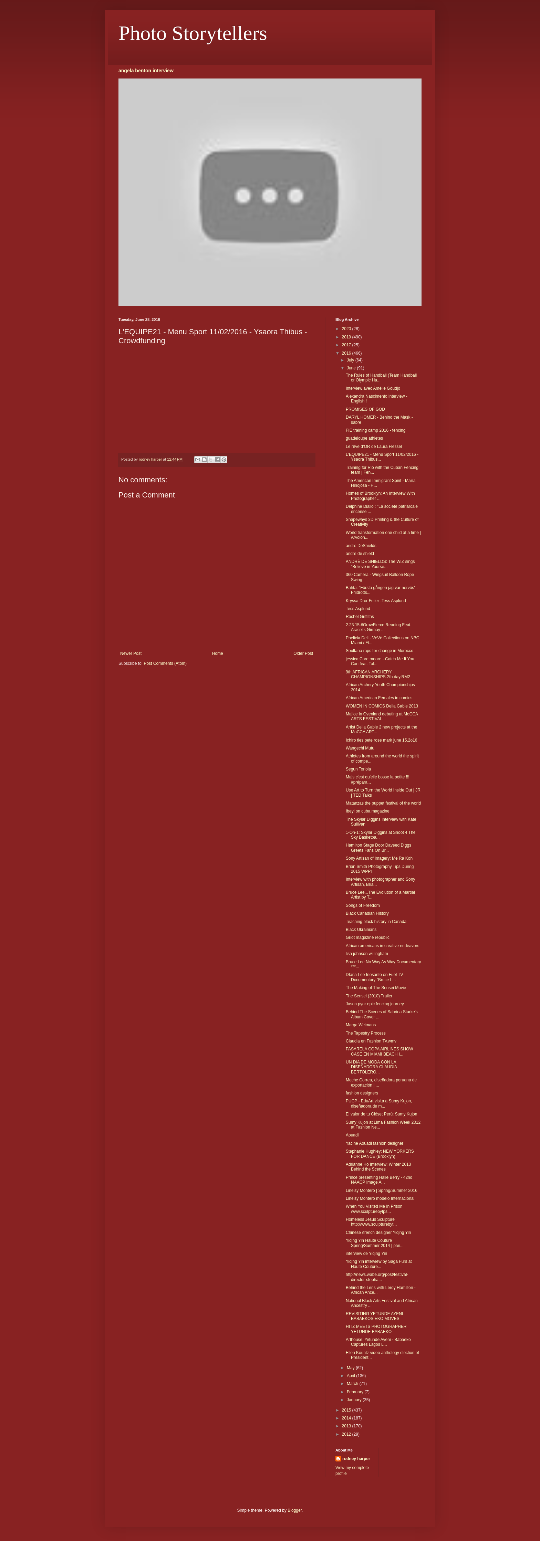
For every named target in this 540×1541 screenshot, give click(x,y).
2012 (347, 1434)
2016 (347, 353)
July (351, 360)
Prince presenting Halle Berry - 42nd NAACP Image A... (379, 1180)
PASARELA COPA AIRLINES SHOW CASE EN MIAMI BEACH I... (379, 1051)
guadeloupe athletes (364, 438)
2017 (347, 345)
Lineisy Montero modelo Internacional (380, 1198)
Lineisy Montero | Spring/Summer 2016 (381, 1190)
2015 (347, 1410)
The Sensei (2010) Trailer (369, 996)
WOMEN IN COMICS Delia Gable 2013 (382, 706)
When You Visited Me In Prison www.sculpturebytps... (374, 1209)
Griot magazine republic (368, 937)
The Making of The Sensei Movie (376, 987)
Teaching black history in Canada (376, 921)
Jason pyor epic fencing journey (375, 1004)
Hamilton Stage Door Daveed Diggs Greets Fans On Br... (378, 847)
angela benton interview (146, 70)
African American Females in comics (379, 697)
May (351, 1367)
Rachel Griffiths (360, 616)
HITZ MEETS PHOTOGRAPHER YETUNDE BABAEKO (376, 1329)
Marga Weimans (361, 1025)
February (355, 1392)
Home (217, 653)
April (351, 1375)
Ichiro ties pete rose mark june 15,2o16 (381, 740)
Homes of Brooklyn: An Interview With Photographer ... (380, 496)
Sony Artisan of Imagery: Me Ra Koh (379, 858)
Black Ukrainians (361, 929)
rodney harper (356, 1458)
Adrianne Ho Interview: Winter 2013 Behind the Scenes (378, 1167)
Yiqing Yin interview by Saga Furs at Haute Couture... (379, 1264)
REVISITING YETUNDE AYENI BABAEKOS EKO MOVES (374, 1316)
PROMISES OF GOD (365, 409)
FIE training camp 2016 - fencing (375, 430)
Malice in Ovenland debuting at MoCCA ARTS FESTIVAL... (382, 716)
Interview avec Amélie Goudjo (373, 388)
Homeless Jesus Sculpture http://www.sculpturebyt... (371, 1222)
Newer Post (131, 653)
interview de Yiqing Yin (366, 1253)
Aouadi (352, 1135)
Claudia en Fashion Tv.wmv (371, 1041)
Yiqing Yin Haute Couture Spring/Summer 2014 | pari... (375, 1243)
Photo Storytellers (192, 33)
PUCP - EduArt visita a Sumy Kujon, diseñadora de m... (379, 1103)
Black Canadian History (367, 913)
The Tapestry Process (366, 1033)
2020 (347, 328)
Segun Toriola (358, 769)
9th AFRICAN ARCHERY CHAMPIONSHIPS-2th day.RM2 (378, 674)
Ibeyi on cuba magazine (368, 811)
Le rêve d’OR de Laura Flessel (374, 446)
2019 (347, 337)
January (355, 1399)
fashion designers (362, 1093)
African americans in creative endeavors (382, 945)
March (353, 1383)
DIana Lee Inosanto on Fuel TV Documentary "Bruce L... (374, 977)
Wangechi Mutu (360, 748)
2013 (347, 1426)
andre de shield (360, 553)
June (352, 368)
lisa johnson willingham (367, 953)
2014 (347, 1418)
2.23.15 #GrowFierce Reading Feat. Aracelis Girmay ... (379, 627)
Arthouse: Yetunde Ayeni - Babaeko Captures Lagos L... (378, 1342)
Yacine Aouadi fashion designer (374, 1143)
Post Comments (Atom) (165, 663)
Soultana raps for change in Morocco (379, 650)
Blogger (295, 1510)
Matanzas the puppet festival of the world (383, 803)
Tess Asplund (358, 608)
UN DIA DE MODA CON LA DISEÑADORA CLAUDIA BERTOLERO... (371, 1067)
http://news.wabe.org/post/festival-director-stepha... (377, 1277)
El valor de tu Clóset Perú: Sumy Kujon (381, 1114)
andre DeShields (361, 545)
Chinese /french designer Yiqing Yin (378, 1232)
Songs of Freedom (363, 905)
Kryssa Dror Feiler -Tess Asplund (376, 600)
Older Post (303, 653)
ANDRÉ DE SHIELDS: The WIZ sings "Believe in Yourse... (380, 564)
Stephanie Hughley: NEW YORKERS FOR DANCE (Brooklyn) (380, 1154)
